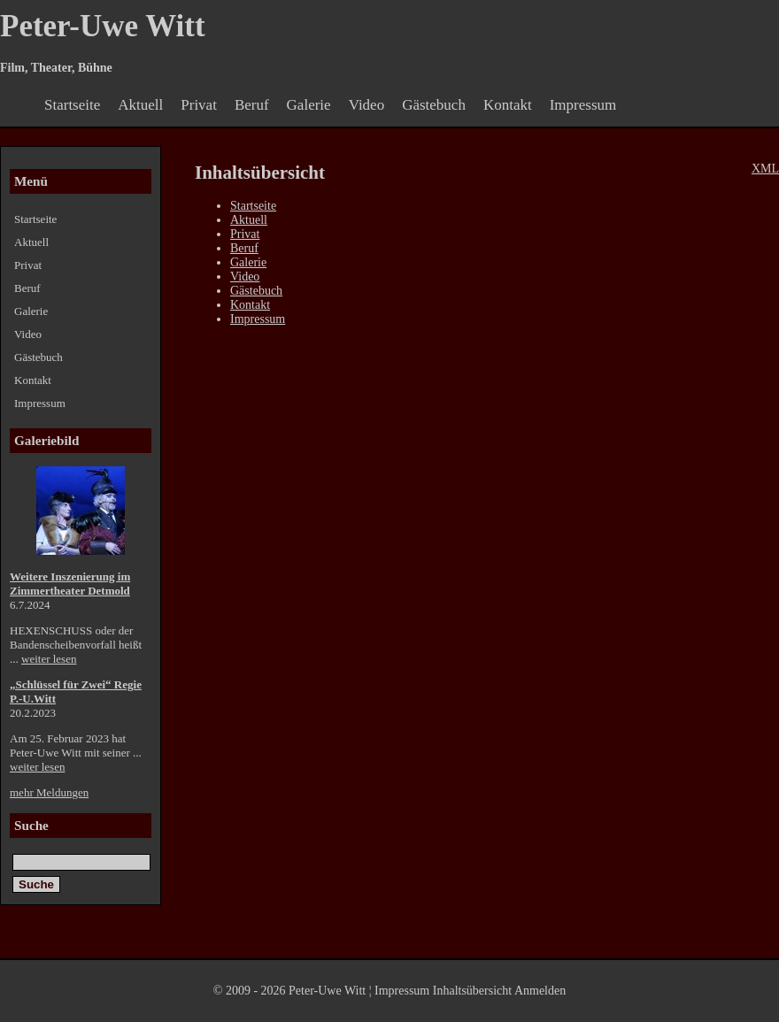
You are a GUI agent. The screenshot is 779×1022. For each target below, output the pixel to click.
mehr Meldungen (49, 792)
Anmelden (540, 990)
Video (367, 104)
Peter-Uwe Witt (102, 26)
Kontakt (507, 104)
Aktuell (140, 104)
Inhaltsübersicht (472, 990)
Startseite (72, 104)
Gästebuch (434, 104)
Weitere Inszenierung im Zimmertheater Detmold (70, 583)
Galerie (309, 104)
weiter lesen (48, 658)
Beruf (252, 104)
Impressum (583, 104)
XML (765, 168)
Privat (199, 104)
